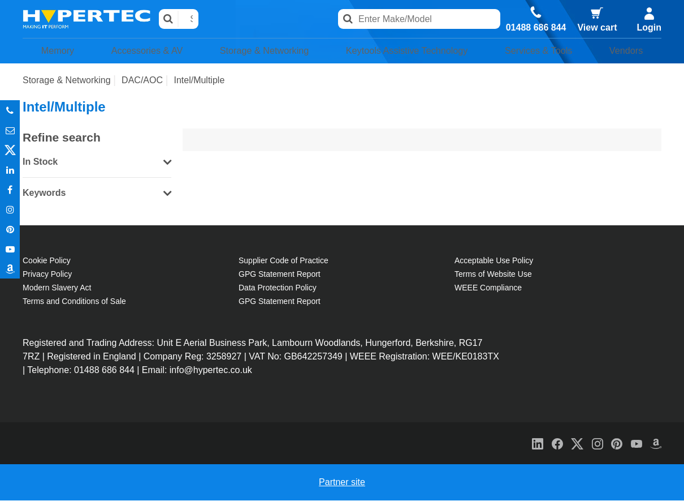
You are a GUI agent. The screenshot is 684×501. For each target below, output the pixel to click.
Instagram (10, 209)
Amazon (10, 269)
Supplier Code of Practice (283, 261)
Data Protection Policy (278, 288)
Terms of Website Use (493, 274)
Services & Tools (546, 51)
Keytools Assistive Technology (408, 51)
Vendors (630, 51)
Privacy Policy (47, 274)
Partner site (342, 482)
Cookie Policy (47, 261)
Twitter (10, 150)
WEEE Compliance (488, 288)
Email (10, 130)
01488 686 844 (536, 27)
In (10, 169)
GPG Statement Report (280, 274)
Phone (10, 110)
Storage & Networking (258, 51)
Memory (53, 51)
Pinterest (10, 229)
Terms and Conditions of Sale (74, 301)
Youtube (10, 249)
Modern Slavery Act (57, 288)
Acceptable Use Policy (493, 261)
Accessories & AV (139, 51)
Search (169, 19)
